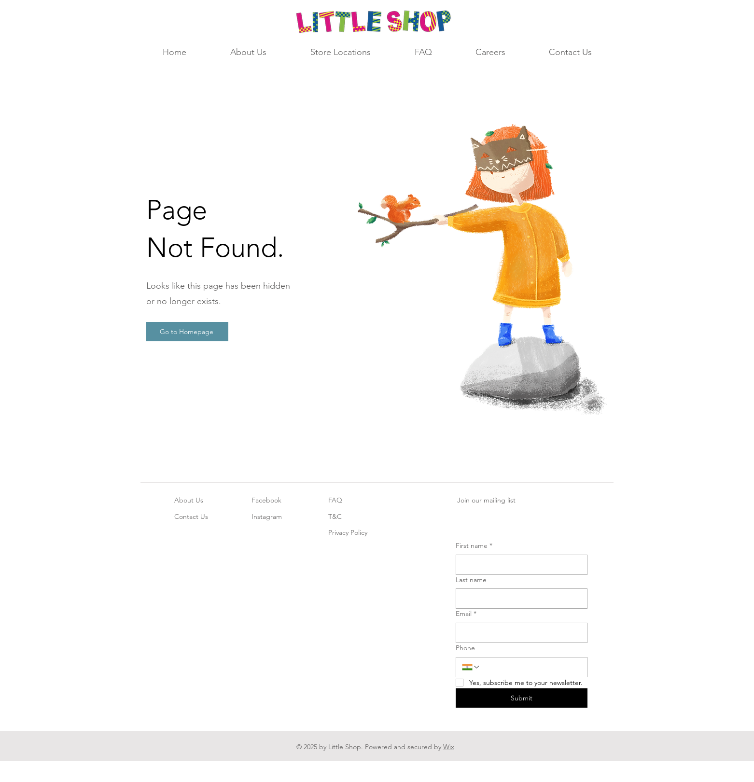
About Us (188, 500)
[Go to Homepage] (187, 331)
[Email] (518, 632)
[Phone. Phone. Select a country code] (471, 667)
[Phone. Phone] (530, 667)
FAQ (335, 500)
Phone (465, 647)
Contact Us (191, 516)
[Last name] (518, 598)
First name (474, 546)
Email (466, 614)
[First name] (518, 564)
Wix (448, 746)
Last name (471, 579)
